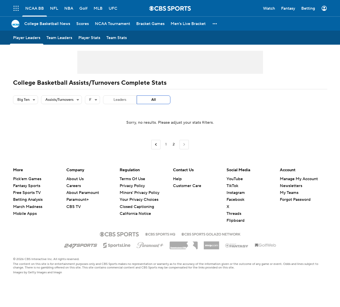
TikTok (232, 185)
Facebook (235, 199)
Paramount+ (77, 199)
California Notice (135, 213)
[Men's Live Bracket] (188, 24)
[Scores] (82, 24)
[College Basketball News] (47, 24)
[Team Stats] (116, 38)
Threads (233, 213)
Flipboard (235, 220)
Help (177, 178)
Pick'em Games (27, 178)
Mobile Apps (25, 213)
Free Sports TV (27, 192)
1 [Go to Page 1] (166, 144)
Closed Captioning (137, 206)
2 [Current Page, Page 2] (174, 144)
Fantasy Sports (26, 185)
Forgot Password (295, 199)
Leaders (120, 99)
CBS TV (73, 206)
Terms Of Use (132, 178)
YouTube (234, 178)
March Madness (27, 206)
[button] (215, 24)
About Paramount (82, 192)
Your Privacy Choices (139, 199)
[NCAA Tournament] (112, 24)
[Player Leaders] (26, 38)
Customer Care (187, 185)
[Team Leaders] (59, 38)
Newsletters (291, 185)
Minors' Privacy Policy (139, 192)
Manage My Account (299, 178)
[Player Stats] (89, 38)
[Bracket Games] (150, 24)
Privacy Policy (132, 185)
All (153, 99)
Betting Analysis (28, 199)
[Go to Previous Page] (155, 144)
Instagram (235, 192)
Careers (73, 185)
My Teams (289, 192)
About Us (75, 178)
